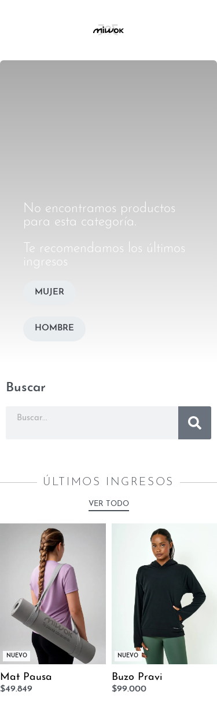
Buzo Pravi (137, 677)
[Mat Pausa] (53, 593)
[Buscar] (194, 422)
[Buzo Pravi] (165, 593)
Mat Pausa (26, 677)
